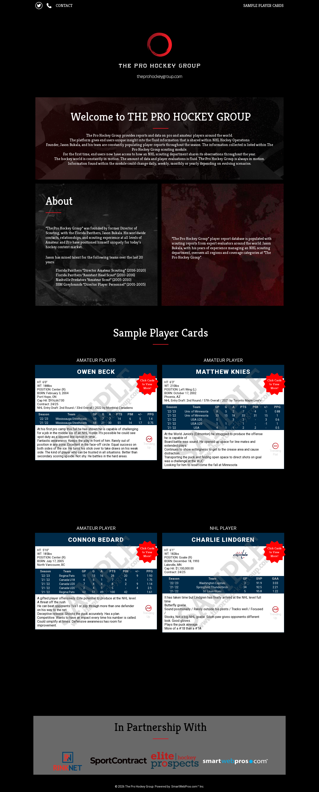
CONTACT (64, 5)
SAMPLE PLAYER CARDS (263, 5)
